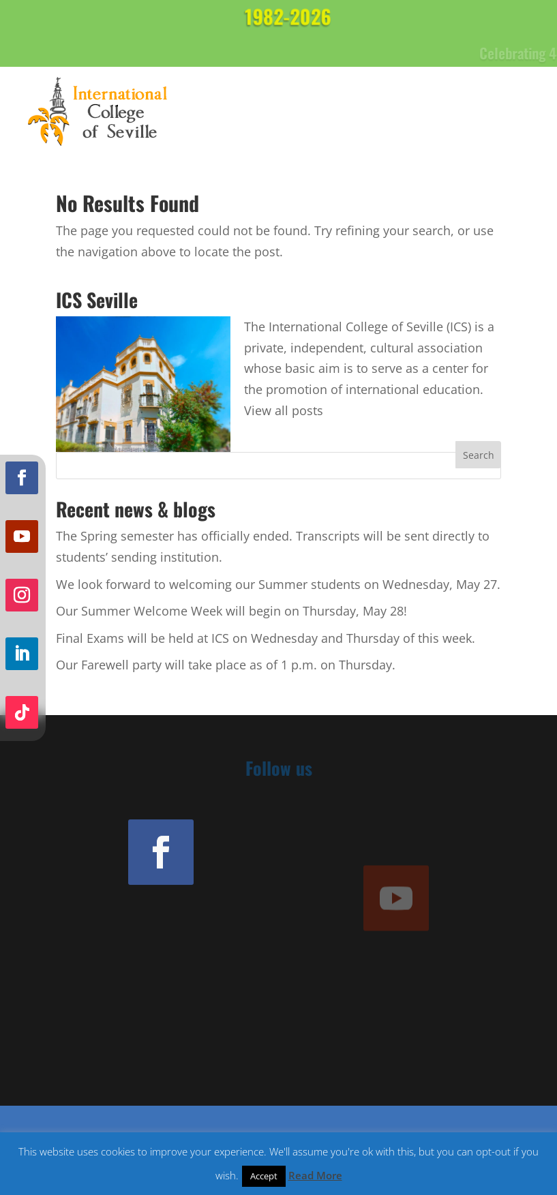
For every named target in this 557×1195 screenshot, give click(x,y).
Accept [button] (263, 1176)
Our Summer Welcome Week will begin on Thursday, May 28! (231, 611)
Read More (315, 1175)
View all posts (283, 410)
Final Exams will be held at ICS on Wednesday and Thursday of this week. (265, 638)
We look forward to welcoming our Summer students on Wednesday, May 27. (278, 584)
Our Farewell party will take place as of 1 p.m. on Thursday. (225, 664)
